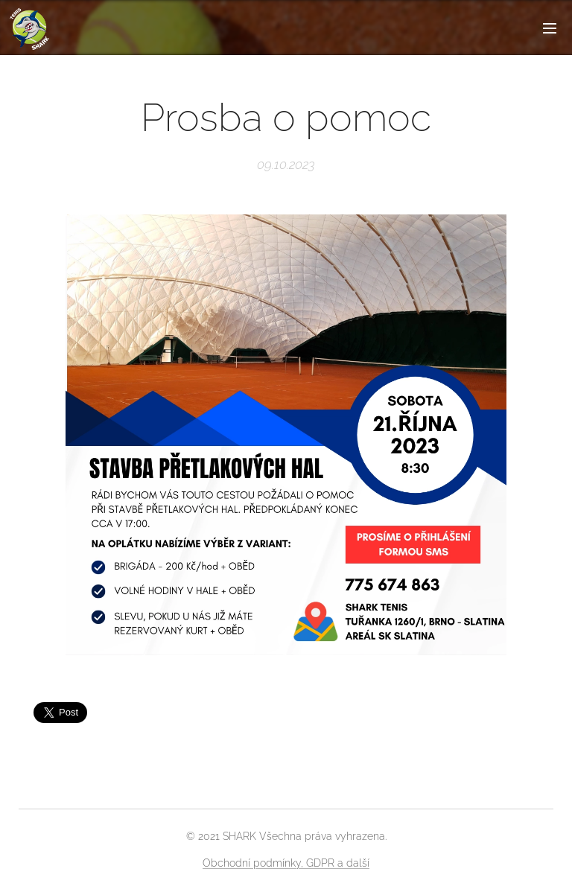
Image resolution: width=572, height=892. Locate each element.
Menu (549, 28)
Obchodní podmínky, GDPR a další (286, 863)
